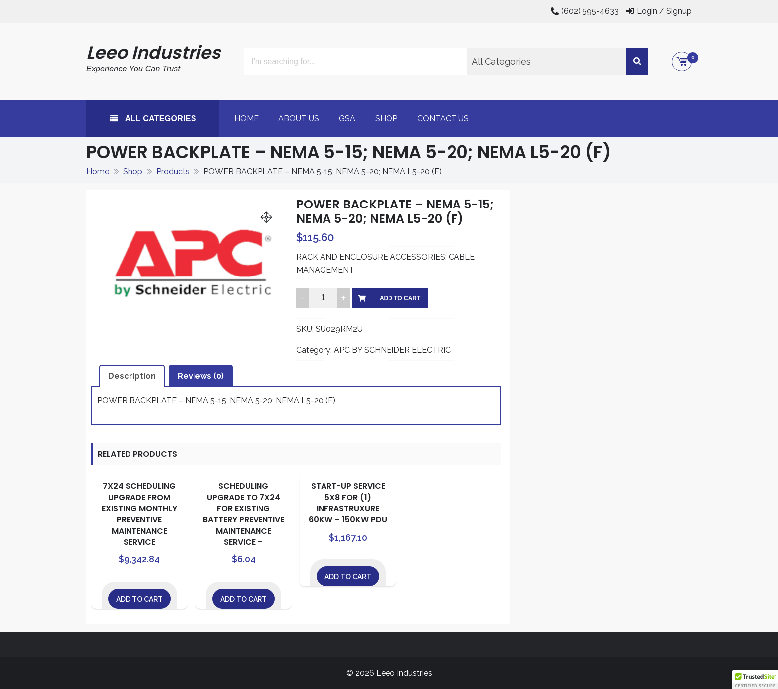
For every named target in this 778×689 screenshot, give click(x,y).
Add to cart (400, 298)
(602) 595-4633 (590, 11)
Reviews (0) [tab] (201, 376)
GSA (347, 118)
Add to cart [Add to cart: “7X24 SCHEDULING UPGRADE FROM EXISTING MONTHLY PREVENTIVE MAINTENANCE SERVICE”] (139, 599)
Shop (386, 118)
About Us (298, 118)
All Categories (159, 118)
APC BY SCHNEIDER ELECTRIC (392, 350)
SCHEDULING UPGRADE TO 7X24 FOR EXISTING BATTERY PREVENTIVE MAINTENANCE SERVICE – (243, 514)
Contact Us (443, 118)
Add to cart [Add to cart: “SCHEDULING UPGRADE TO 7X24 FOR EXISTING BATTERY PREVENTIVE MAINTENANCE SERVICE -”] (243, 599)
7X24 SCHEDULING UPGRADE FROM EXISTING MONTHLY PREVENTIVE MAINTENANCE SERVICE (139, 514)
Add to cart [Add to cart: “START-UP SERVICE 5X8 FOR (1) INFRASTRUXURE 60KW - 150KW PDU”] (347, 577)
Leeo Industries (153, 52)
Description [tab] (132, 376)
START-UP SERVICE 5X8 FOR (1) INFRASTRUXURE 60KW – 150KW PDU (348, 503)
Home (246, 118)
